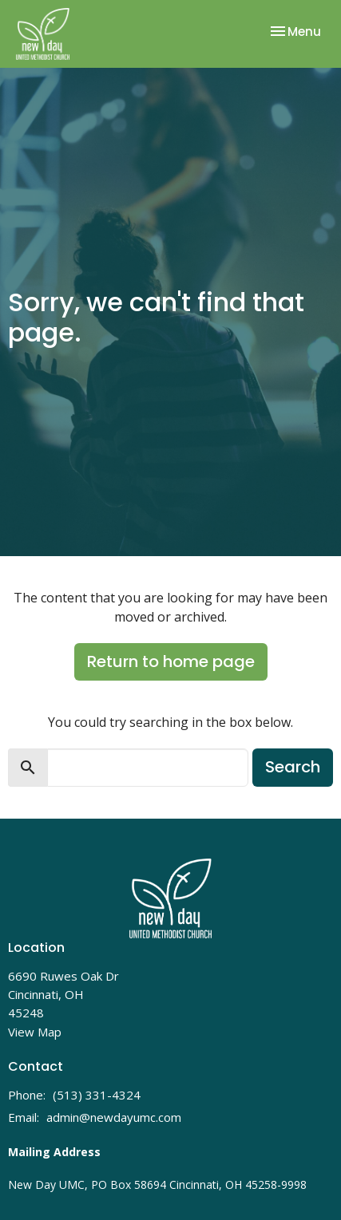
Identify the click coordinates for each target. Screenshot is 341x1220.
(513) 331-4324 (97, 1095)
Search (292, 767)
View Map (34, 1032)
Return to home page (171, 661)
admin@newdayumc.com (113, 1117)
